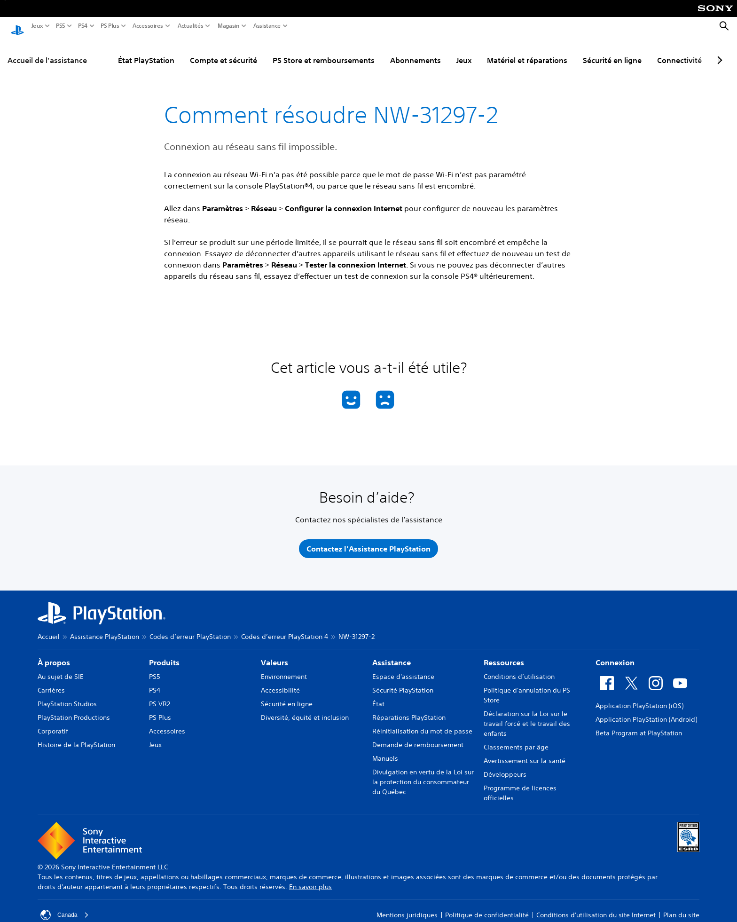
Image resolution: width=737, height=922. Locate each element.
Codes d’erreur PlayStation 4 (284, 631)
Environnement (284, 671)
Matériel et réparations (527, 51)
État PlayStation (146, 51)
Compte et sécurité (223, 51)
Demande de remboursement (417, 739)
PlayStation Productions (74, 712)
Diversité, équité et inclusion (305, 712)
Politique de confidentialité (487, 909)
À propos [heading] (54, 657)
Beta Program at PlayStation (639, 727)
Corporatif (53, 725)
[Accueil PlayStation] (17, 26)
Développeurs (505, 768)
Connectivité (679, 51)
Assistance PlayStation (104, 631)
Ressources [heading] (504, 657)
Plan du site (681, 909)
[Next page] (718, 51)
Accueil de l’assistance (47, 51)
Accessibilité (280, 684)
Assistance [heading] (391, 657)
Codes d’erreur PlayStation (190, 631)
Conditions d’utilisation (519, 671)
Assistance (267, 26)
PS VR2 (159, 698)
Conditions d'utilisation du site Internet (596, 909)
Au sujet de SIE (61, 671)
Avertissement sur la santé (524, 755)
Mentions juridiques (407, 909)
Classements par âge (516, 741)
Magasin (229, 26)
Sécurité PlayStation (402, 684)
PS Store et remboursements (324, 51)
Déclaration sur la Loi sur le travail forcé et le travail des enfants (527, 718)
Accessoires (148, 26)
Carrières (51, 684)
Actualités (191, 26)
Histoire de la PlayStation (76, 739)
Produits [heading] (164, 657)
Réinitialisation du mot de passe (422, 725)
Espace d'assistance (403, 671)
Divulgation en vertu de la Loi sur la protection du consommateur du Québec (423, 776)
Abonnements (415, 51)
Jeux (37, 26)
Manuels (385, 753)
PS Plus (110, 26)
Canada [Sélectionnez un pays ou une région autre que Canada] (66, 909)
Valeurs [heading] (274, 657)
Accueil (49, 631)
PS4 (83, 26)
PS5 (60, 26)
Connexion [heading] (615, 657)
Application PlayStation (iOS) (639, 700)
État (378, 698)
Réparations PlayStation (409, 712)
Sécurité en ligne (612, 51)
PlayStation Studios (67, 698)
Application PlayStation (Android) (646, 713)
